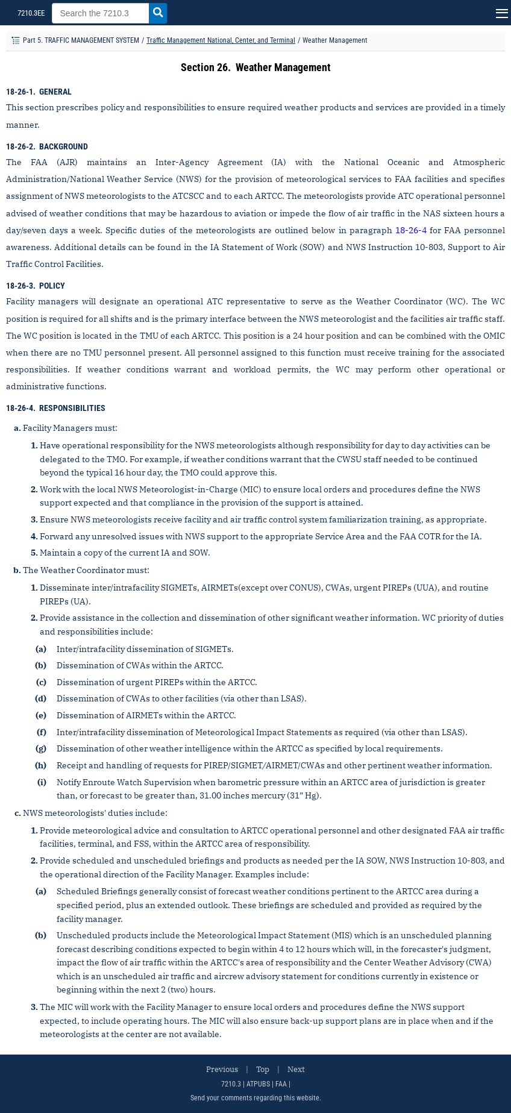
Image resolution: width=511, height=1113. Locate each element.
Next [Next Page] (296, 1069)
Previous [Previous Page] (222, 1069)
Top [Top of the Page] (262, 1069)
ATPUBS (258, 1084)
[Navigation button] (500, 12)
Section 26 (204, 67)
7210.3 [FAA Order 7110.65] (231, 1084)
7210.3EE (30, 12)
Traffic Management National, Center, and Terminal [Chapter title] (220, 40)
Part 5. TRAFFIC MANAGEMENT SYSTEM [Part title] (81, 40)
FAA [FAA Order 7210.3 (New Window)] (281, 1084)
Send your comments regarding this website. (255, 1098)
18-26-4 (411, 230)
